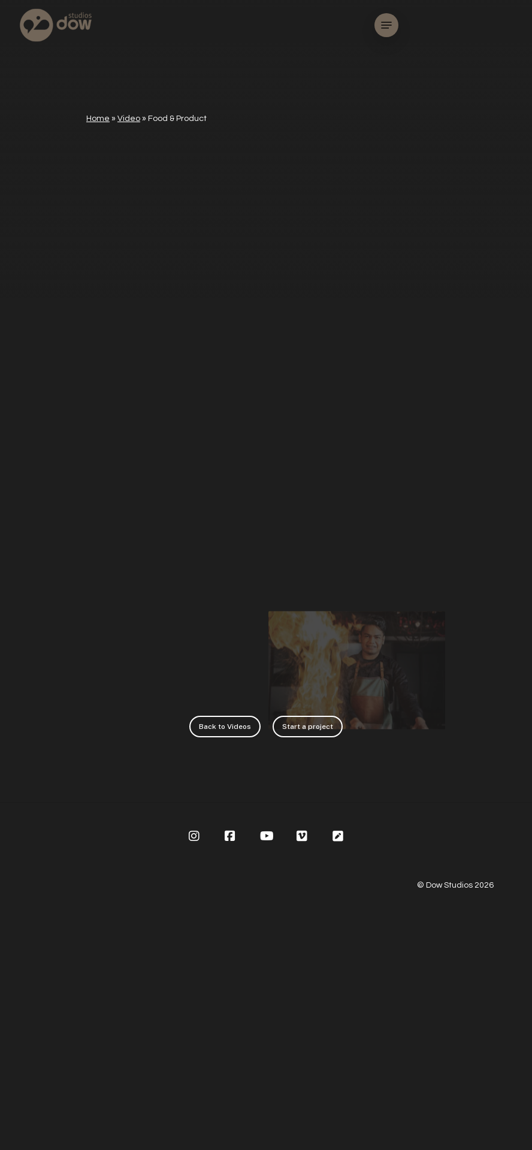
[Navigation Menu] (386, 25)
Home (98, 118)
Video (128, 118)
